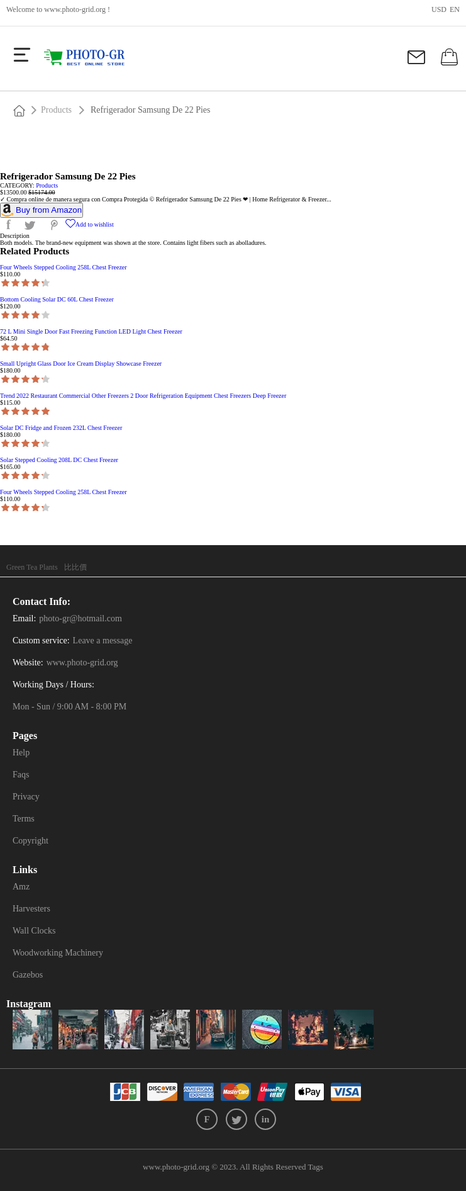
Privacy (26, 796)
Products (56, 110)
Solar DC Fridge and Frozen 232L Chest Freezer (61, 427)
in (266, 1119)
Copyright (30, 840)
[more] (22, 54)
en (455, 9)
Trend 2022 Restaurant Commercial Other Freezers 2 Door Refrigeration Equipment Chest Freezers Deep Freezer (143, 395)
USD (439, 9)
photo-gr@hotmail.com (80, 618)
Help (21, 752)
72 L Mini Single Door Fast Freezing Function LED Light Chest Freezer (91, 331)
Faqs (21, 774)
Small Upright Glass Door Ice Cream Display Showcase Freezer (81, 363)
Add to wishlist (89, 224)
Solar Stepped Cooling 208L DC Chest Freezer (59, 459)
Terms (24, 818)
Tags (315, 1166)
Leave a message (103, 640)
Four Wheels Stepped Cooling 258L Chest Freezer (63, 267)
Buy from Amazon (49, 210)
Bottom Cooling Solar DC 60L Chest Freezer (57, 299)
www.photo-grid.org (75, 9)
